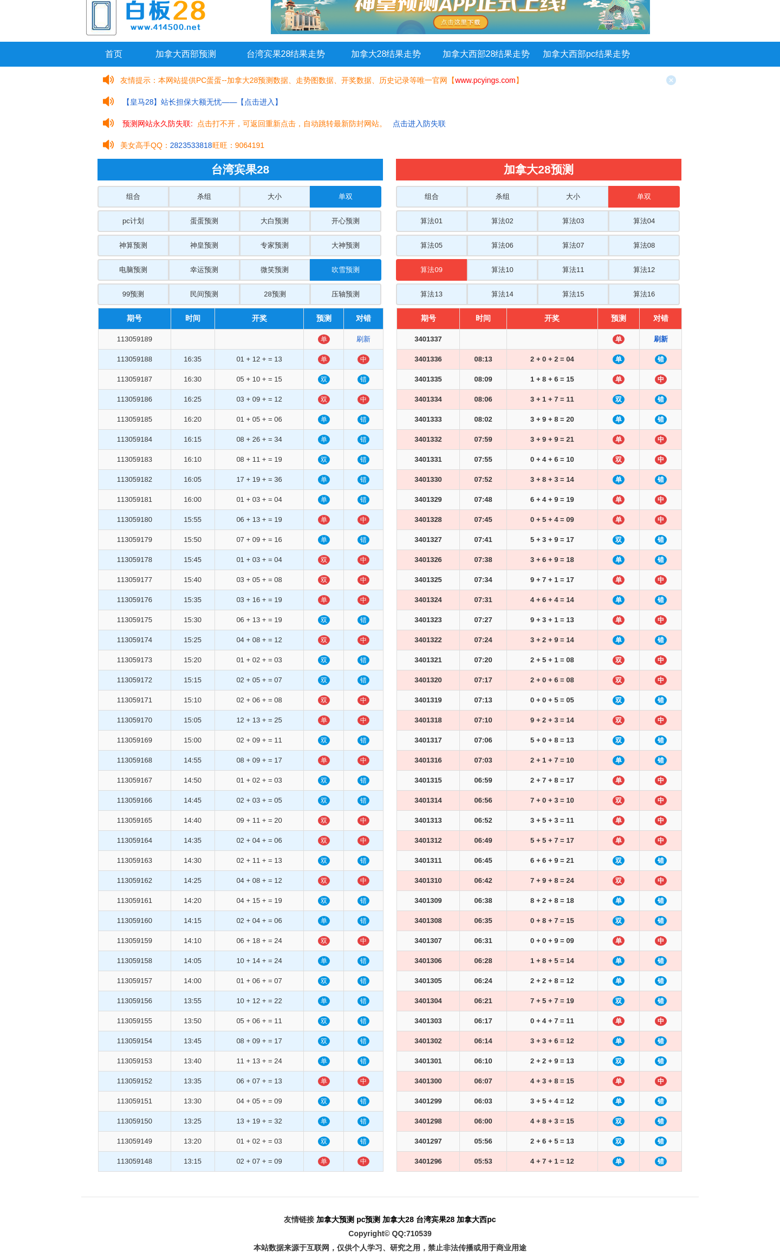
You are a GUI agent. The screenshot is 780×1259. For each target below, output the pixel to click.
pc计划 (133, 221)
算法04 (644, 221)
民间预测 (204, 294)
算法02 (502, 221)
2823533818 (191, 145)
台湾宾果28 (435, 1219)
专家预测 (275, 245)
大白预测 (275, 221)
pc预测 (368, 1219)
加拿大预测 (335, 1219)
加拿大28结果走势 (386, 54)
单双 (346, 196)
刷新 (363, 339)
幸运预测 (204, 270)
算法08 (644, 245)
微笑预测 (275, 270)
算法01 (431, 221)
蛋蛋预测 (204, 221)
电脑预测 (133, 270)
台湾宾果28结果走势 (286, 54)
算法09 (431, 270)
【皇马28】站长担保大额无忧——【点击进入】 (202, 102)
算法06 (502, 245)
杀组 (204, 196)
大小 (275, 196)
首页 (113, 54)
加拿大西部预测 (185, 54)
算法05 (431, 245)
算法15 (573, 294)
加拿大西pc (476, 1219)
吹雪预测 (346, 270)
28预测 (274, 294)
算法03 (573, 221)
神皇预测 (204, 245)
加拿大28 (398, 1219)
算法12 (644, 270)
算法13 (431, 294)
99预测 (133, 294)
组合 (133, 196)
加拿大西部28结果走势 (486, 54)
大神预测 (346, 245)
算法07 (573, 245)
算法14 (502, 294)
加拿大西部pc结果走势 (586, 54)
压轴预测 (346, 294)
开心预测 (346, 221)
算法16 (644, 294)
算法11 (573, 270)
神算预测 (133, 245)
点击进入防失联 (419, 123)
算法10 (502, 270)
